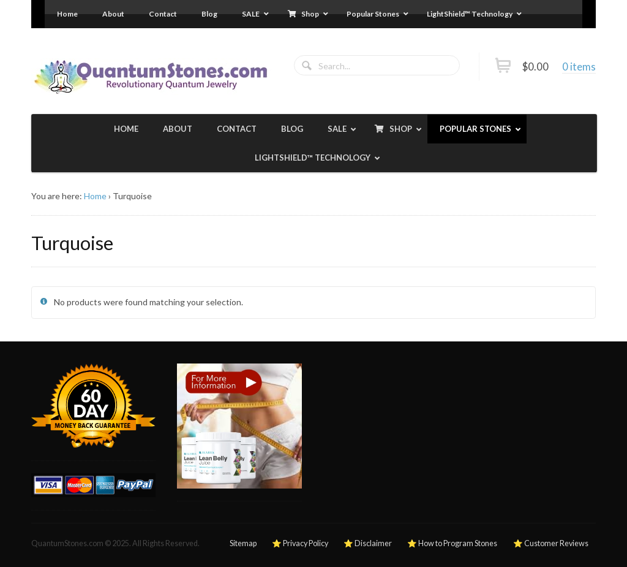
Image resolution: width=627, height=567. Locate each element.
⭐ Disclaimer (368, 543)
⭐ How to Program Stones (452, 543)
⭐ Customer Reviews (550, 543)
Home (95, 196)
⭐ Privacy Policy (300, 543)
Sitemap (243, 543)
